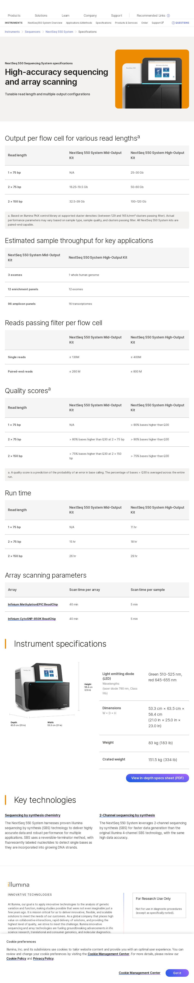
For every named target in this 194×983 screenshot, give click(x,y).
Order (144, 22)
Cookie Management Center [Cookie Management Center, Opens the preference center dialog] (139, 975)
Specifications (103, 22)
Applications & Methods (79, 22)
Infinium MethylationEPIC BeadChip (33, 604)
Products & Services (126, 22)
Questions (180, 22)
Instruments (13, 23)
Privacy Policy (43, 960)
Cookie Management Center (108, 956)
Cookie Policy (16, 960)
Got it (177, 975)
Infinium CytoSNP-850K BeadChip (32, 619)
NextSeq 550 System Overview (45, 22)
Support (157, 22)
